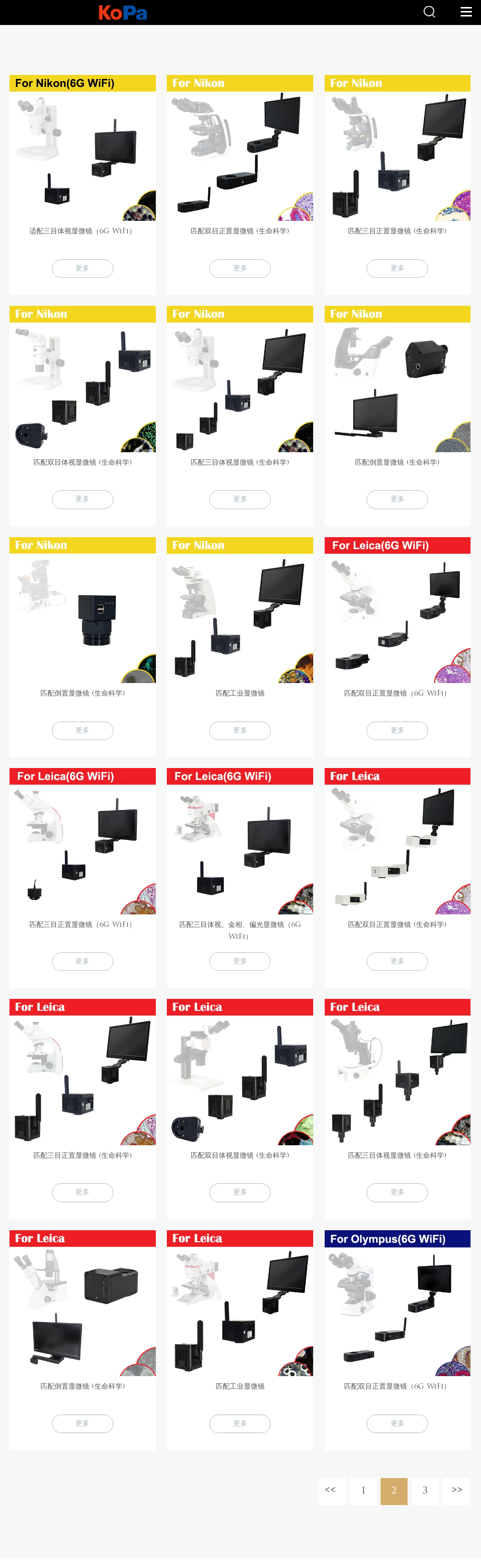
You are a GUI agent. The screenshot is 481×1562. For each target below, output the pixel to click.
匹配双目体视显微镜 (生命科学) (82, 463)
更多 (82, 268)
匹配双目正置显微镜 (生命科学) (240, 231)
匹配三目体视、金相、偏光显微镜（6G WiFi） (240, 932)
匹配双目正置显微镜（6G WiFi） (397, 695)
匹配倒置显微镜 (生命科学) (397, 463)
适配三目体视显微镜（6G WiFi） (82, 231)
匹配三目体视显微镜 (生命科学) (240, 463)
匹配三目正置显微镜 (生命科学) (397, 231)
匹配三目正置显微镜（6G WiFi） (82, 926)
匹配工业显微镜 (240, 695)
